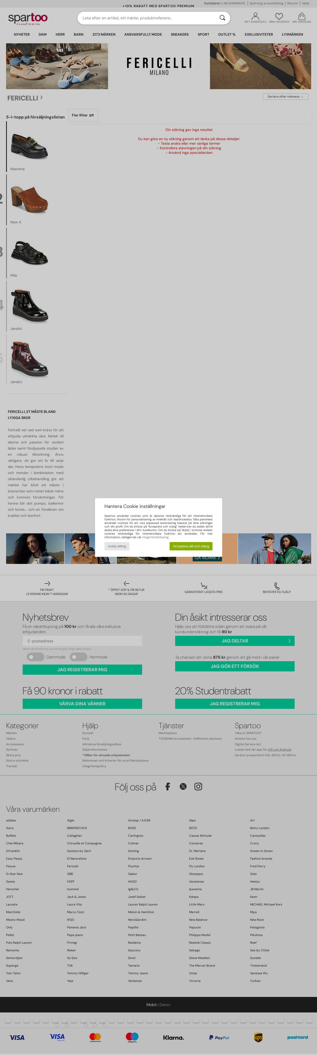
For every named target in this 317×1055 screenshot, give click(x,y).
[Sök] (222, 18)
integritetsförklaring (155, 537)
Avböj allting (117, 546)
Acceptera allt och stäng (191, 546)
